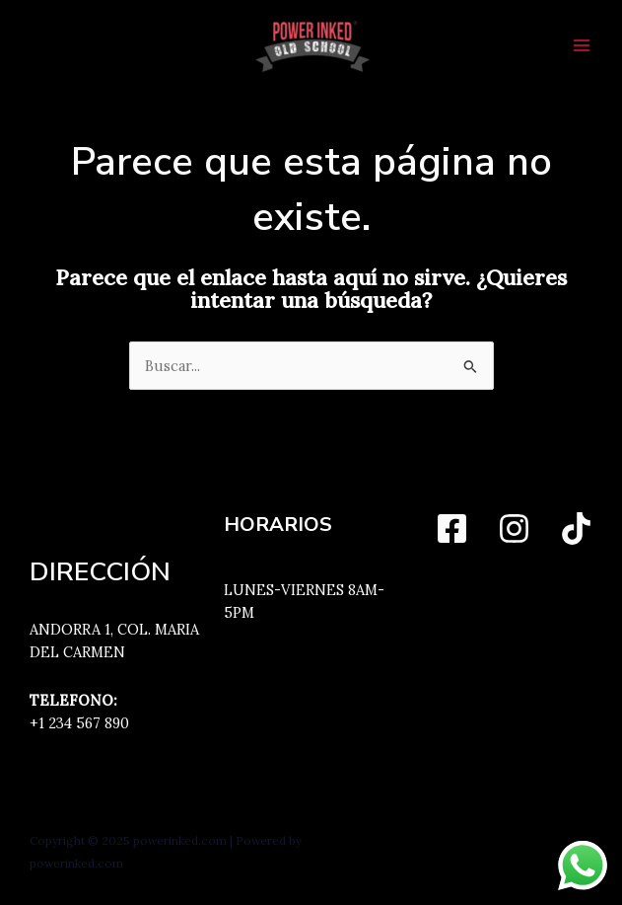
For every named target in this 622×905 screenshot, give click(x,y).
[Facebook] (452, 528)
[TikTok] (576, 528)
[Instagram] (514, 528)
